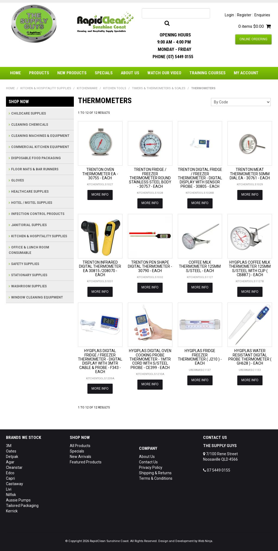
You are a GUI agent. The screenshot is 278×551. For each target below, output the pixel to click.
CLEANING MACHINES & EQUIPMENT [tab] (40, 136)
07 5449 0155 (216, 469)
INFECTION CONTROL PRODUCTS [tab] (37, 214)
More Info (100, 194)
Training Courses (207, 72)
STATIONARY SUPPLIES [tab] (29, 275)
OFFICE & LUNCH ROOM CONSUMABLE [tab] (29, 250)
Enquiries (262, 15)
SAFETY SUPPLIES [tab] (25, 264)
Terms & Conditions (155, 477)
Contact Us (148, 461)
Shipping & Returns (155, 472)
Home (15, 72)
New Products (72, 72)
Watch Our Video (164, 72)
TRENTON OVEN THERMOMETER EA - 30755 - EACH (100, 173)
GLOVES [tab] (17, 180)
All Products (80, 444)
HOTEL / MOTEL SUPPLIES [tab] (31, 203)
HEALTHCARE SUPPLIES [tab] (30, 191)
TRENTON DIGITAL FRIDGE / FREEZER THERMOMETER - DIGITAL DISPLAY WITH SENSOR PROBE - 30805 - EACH (200, 178)
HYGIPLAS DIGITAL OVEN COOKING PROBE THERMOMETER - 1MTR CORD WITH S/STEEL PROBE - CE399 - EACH (150, 358)
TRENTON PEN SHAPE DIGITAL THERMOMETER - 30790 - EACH (150, 266)
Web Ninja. (205, 540)
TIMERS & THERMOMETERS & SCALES (158, 88)
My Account (246, 72)
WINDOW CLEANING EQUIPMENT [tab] (37, 297)
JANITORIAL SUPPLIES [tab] (29, 225)
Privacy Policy (150, 466)
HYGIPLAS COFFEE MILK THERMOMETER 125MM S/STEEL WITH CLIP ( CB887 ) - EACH (250, 268)
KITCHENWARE (87, 88)
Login (229, 15)
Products (39, 72)
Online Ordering (253, 39)
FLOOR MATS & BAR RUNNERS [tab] (34, 169)
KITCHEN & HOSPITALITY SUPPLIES (45, 88)
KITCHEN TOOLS (114, 88)
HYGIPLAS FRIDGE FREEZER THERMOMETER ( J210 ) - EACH (200, 356)
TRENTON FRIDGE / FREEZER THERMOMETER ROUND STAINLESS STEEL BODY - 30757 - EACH (150, 178)
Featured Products (86, 461)
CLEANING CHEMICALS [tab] (29, 125)
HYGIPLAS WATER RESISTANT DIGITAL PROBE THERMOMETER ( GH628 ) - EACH (249, 356)
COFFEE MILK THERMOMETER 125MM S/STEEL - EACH (200, 266)
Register (244, 15)
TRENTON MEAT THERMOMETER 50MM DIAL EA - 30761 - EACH (250, 173)
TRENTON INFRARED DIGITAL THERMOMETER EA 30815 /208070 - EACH (100, 268)
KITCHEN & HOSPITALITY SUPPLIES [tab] (39, 236)
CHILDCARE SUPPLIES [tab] (28, 113)
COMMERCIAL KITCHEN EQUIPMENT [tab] (40, 147)
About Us (130, 72)
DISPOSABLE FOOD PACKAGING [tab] (36, 158)
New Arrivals (80, 455)
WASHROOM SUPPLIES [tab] (29, 286)
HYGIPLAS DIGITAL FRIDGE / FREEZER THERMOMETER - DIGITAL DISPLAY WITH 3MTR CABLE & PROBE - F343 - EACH (100, 360)
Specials (104, 72)
